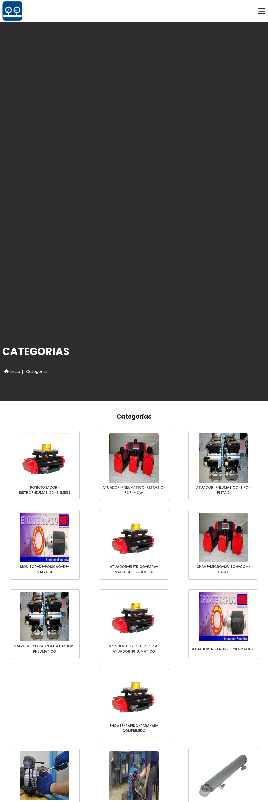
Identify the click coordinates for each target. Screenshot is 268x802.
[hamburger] (262, 11)
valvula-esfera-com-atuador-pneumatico (44, 649)
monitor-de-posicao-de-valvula (44, 569)
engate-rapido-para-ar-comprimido (134, 728)
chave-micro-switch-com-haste (223, 569)
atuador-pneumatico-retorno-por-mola (133, 490)
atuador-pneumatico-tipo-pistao (223, 490)
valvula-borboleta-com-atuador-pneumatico (134, 649)
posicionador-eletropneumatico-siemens (44, 490)
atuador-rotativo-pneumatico (223, 648)
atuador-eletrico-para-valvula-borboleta (134, 569)
